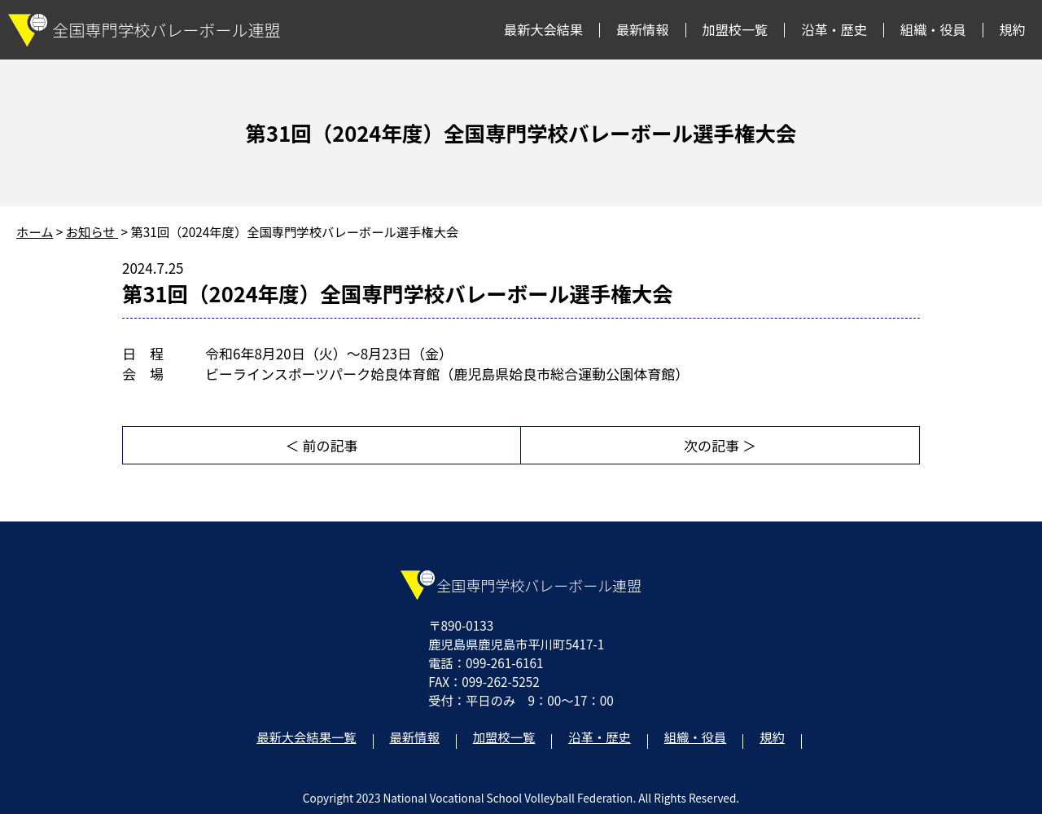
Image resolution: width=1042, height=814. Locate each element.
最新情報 (642, 29)
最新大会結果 (543, 29)
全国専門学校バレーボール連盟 (144, 30)
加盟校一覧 (735, 29)
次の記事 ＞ (720, 445)
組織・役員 (933, 29)
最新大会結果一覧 (306, 737)
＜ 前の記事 (322, 445)
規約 (1013, 29)
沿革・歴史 (834, 29)
